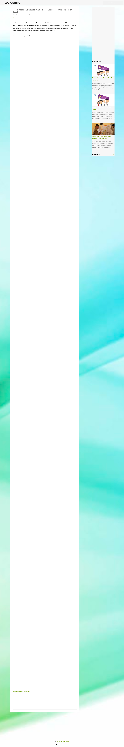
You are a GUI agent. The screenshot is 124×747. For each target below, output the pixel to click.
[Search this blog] (114, 3)
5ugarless (66, 744)
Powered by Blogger (62, 741)
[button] (14, 17)
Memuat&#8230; (38, 364)
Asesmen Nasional (17, 691)
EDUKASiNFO (12, 2)
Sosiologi (26, 691)
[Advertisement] (44, 726)
